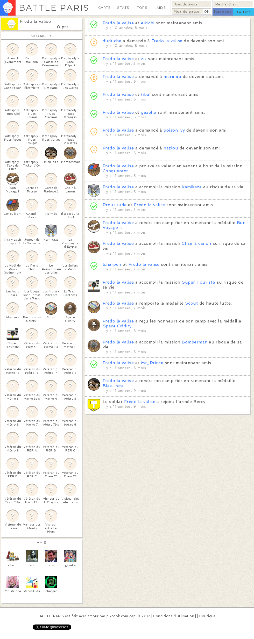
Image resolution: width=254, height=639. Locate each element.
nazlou (171, 148)
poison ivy (174, 130)
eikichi (147, 22)
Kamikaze (192, 186)
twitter (243, 12)
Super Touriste (198, 282)
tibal (146, 94)
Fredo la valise (35, 21)
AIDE (161, 8)
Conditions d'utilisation (173, 616)
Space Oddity (117, 326)
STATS (123, 8)
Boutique (207, 616)
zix (143, 58)
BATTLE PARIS (54, 8)
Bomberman (194, 342)
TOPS (142, 8)
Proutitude (115, 204)
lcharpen (112, 264)
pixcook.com (117, 616)
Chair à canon (196, 243)
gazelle (148, 112)
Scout (191, 303)
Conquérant (115, 170)
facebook (223, 12)
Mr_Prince (152, 362)
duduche (112, 40)
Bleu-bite (113, 385)
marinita (172, 76)
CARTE (104, 8)
